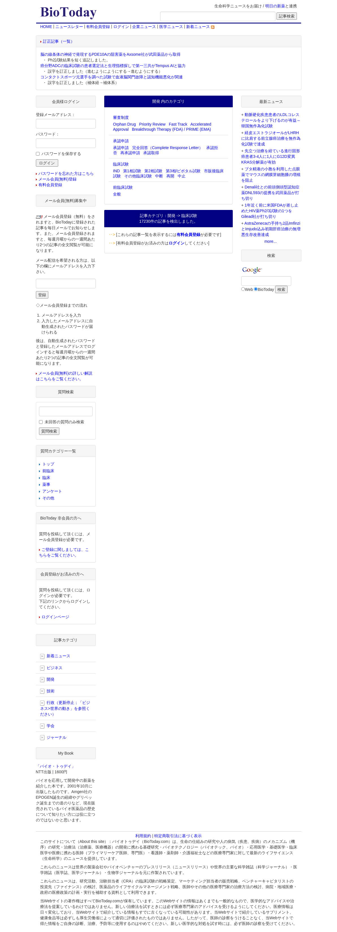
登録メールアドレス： (55, 114)
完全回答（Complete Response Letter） (167, 147)
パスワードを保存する (61, 153)
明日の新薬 (275, 6)
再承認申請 (130, 153)
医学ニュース (171, 26)
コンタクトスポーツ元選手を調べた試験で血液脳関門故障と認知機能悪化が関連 (111, 77)
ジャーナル (53, 737)
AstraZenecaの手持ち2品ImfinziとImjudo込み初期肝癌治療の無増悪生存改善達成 (271, 229)
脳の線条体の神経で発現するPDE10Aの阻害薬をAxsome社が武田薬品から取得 (110, 54)
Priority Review (152, 124)
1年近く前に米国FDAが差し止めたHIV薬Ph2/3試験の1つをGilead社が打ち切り (269, 211)
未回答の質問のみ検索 (64, 422)
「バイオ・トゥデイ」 (55, 766)
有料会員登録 (98, 26)
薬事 (46, 484)
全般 (117, 194)
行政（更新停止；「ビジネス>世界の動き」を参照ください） (65, 708)
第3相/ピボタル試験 (183, 171)
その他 (48, 498)
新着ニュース (200, 26)
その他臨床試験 (138, 176)
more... (270, 241)
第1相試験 (132, 171)
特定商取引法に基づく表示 (178, 836)
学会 (47, 726)
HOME (46, 26)
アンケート (52, 491)
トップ (48, 464)
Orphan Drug (124, 124)
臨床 (46, 477)
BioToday (266, 289)
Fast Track (178, 124)
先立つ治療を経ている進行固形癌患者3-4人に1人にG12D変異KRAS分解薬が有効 (270, 156)
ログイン (121, 26)
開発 (47, 679)
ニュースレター (69, 26)
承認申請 (121, 141)
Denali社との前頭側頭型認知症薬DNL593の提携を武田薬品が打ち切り (270, 193)
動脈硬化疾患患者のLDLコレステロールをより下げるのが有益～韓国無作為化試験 (271, 120)
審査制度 (121, 117)
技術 (47, 691)
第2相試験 (153, 171)
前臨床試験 (123, 187)
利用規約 (143, 836)
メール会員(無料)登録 (57, 179)
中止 (182, 176)
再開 (170, 176)
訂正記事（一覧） (59, 41)
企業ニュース (144, 26)
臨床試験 (121, 164)
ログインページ (55, 617)
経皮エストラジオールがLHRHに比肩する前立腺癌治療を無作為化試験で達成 (271, 138)
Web (249, 289)
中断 (159, 176)
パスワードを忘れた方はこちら (66, 173)
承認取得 (151, 153)
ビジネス (51, 668)
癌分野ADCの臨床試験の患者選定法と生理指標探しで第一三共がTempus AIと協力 (113, 65)
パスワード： (48, 134)
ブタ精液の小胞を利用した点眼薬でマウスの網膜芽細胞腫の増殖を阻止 (271, 174)
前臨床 (48, 471)
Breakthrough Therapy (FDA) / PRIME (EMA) (171, 129)
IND (116, 171)
